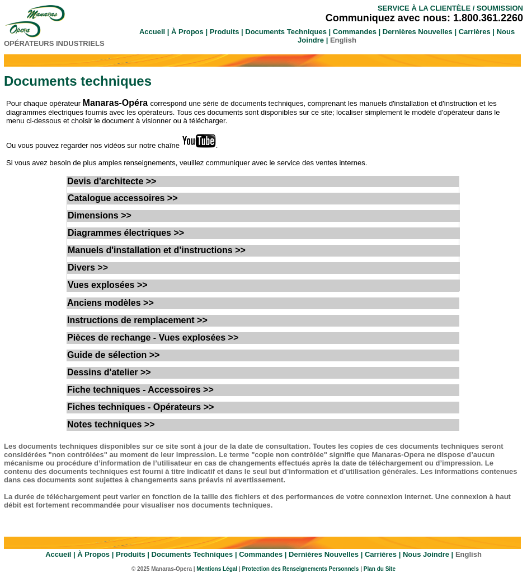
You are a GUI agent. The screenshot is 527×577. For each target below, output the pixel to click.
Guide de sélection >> (113, 355)
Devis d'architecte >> (111, 181)
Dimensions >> (99, 215)
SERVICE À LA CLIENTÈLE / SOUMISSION (450, 8)
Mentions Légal (216, 569)
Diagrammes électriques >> (126, 233)
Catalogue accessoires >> (123, 198)
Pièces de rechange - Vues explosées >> (152, 337)
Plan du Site (380, 569)
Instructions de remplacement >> (137, 320)
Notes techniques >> (111, 424)
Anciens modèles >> (110, 303)
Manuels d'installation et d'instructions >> (157, 250)
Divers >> (88, 267)
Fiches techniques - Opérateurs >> (140, 407)
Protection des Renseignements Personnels (301, 569)
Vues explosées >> (108, 285)
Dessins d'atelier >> (109, 372)
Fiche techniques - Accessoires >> (140, 389)
